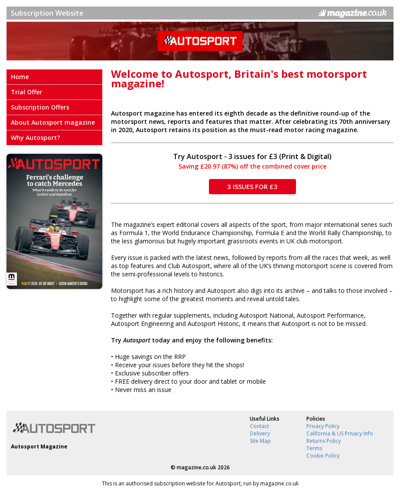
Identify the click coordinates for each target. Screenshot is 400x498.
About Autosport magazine (53, 122)
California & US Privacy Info (339, 433)
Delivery (260, 433)
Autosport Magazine (39, 446)
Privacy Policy (322, 426)
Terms (314, 448)
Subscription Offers (40, 107)
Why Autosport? (35, 137)
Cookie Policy (322, 455)
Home (20, 77)
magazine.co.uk (196, 467)
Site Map (260, 441)
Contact (259, 426)
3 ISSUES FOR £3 (252, 186)
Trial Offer (26, 92)
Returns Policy (323, 441)
